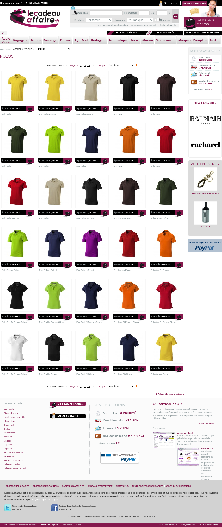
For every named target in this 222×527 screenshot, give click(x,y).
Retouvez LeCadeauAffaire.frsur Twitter (25, 507)
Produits (79, 20)
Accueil (3, 33)
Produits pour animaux (14, 452)
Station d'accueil (11, 413)
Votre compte (68, 415)
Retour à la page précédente (171, 394)
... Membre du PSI (205, 90)
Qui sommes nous (12, 3)
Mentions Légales (49, 525)
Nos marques (205, 103)
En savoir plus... (206, 423)
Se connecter (171, 3)
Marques (120, 20)
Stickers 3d (9, 456)
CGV (20, 525)
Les (164, 33)
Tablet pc (8, 437)
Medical (7, 441)
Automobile (9, 409)
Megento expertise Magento (45, 499)
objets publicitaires (17, 486)
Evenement (9, 425)
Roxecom (173, 525)
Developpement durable (14, 417)
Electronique (9, 421)
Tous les (203, 33)
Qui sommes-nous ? (183, 404)
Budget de (131, 13)
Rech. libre (82, 13)
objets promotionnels (46, 486)
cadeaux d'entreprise (100, 486)
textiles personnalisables (147, 486)
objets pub (122, 486)
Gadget (7, 429)
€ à (152, 13)
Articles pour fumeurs (13, 460)
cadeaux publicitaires (178, 486)
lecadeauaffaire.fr (35, 18)
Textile (28, 49)
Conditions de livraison (205, 66)
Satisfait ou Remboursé (205, 58)
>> (88, 65)
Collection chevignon (13, 464)
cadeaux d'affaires (73, 486)
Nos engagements (38, 3)
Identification (9, 433)
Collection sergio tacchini (15, 468)
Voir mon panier (68, 405)
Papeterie (8, 449)
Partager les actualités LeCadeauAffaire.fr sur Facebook (77, 507)
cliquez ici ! (171, 25)
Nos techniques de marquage (205, 82)
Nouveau (165, 20)
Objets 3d (8, 445)
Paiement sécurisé (205, 74)
